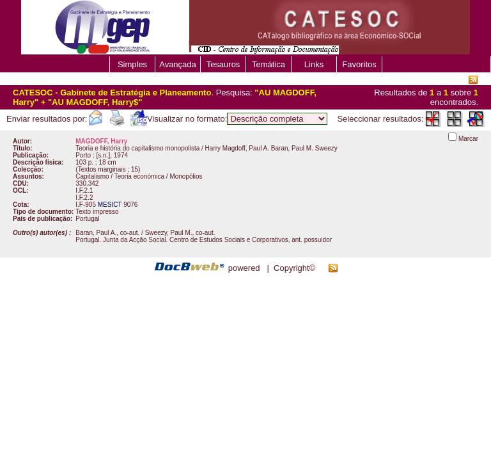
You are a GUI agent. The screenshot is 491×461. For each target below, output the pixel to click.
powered (244, 268)
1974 (121, 155)
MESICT (110, 204)
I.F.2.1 (84, 190)
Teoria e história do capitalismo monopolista (137, 148)
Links (313, 64)
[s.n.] (104, 155)
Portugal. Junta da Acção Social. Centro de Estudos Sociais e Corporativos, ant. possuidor (203, 239)
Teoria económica (139, 176)
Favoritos (359, 64)
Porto (83, 155)
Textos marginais (102, 169)
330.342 (86, 183)
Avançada (177, 64)
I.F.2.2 (84, 197)
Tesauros (223, 64)
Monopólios (185, 176)
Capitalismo (92, 176)
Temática (268, 64)
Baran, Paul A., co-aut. (107, 232)
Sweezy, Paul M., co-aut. (180, 232)
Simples (132, 64)
